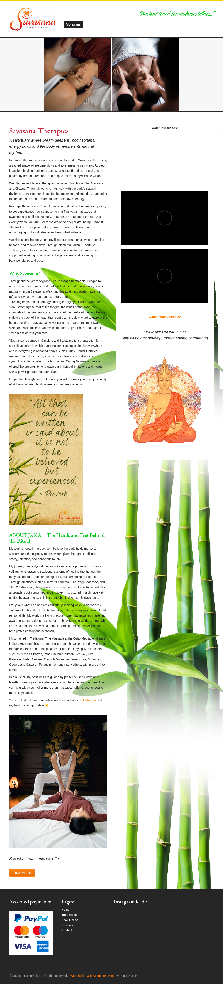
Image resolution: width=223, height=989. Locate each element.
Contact (66, 930)
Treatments (69, 914)
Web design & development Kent (92, 975)
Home (65, 909)
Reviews (67, 925)
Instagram (90, 700)
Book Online (69, 920)
